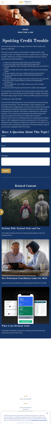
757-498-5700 (27, 399)
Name (3, 136)
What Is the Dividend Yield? (16, 326)
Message (4, 156)
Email (3, 146)
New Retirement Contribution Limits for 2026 (24, 278)
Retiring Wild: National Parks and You (21, 228)
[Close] (47, 415)
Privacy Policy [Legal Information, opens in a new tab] (43, 422)
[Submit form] (6, 171)
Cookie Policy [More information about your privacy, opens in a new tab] (35, 422)
